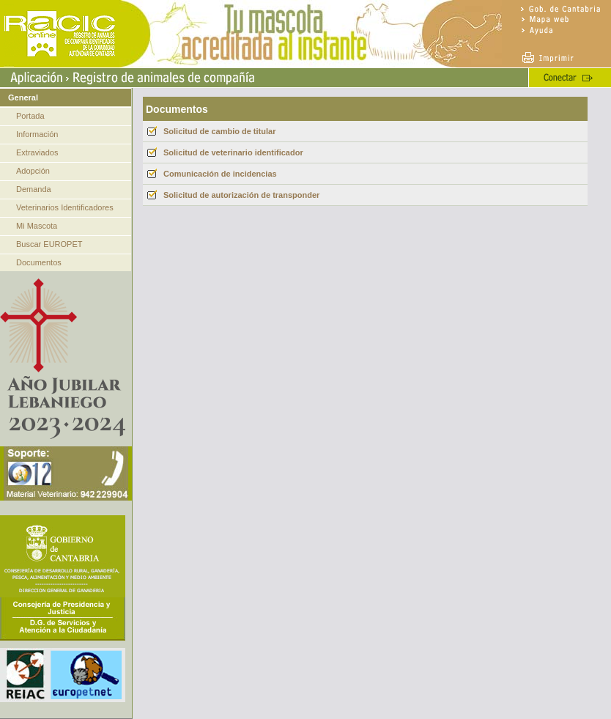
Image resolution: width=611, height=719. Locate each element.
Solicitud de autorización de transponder (241, 195)
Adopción (33, 170)
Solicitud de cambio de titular (219, 131)
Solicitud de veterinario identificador (233, 152)
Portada (30, 115)
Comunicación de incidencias (220, 173)
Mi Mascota (36, 225)
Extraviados (37, 152)
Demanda (33, 189)
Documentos (39, 262)
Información (37, 134)
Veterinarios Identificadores (65, 207)
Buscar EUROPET (49, 244)
